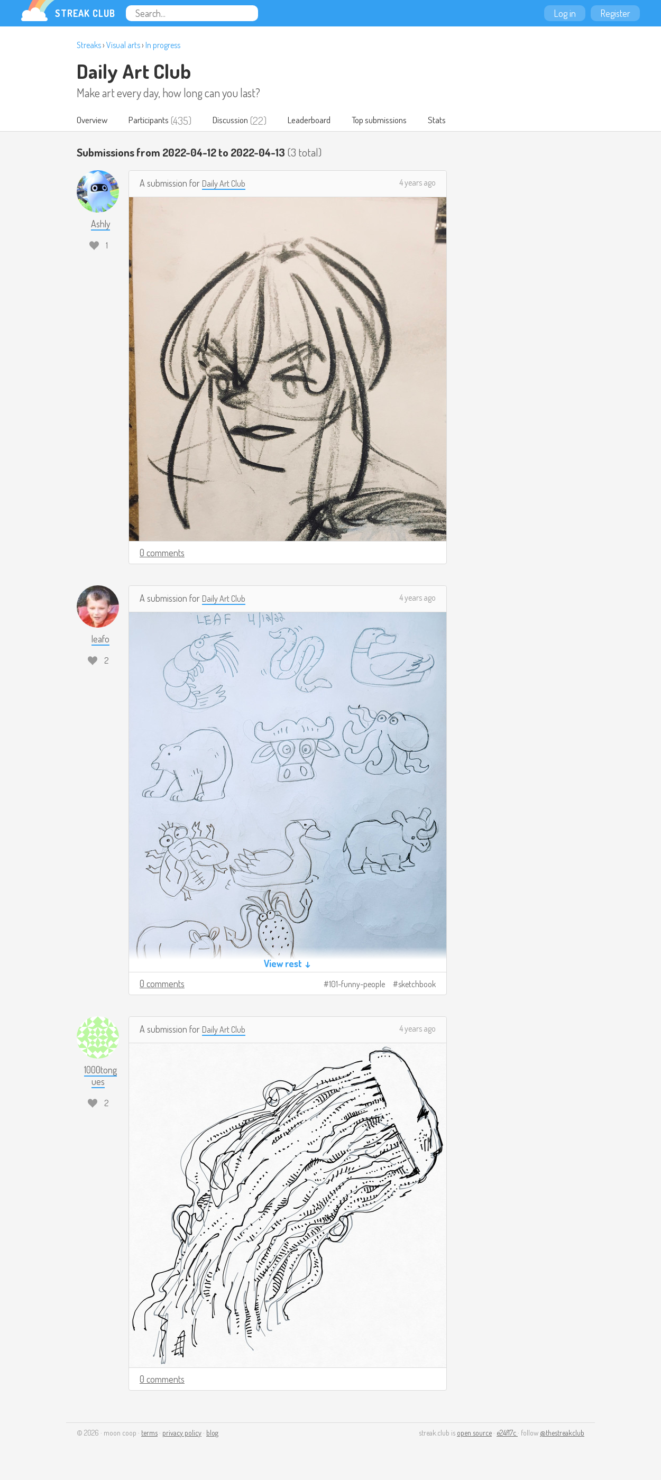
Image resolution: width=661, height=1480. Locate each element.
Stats (465, 120)
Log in (565, 13)
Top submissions (403, 120)
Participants (155, 120)
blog (212, 1433)
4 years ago (417, 183)
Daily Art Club (134, 71)
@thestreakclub (562, 1433)
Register (615, 13)
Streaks (89, 45)
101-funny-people (357, 984)
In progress (162, 45)
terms (149, 1433)
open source (474, 1433)
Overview (94, 120)
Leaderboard (326, 120)
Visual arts (123, 45)
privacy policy (181, 1433)
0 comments (162, 553)
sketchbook (417, 984)
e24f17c (507, 1433)
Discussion (242, 120)
